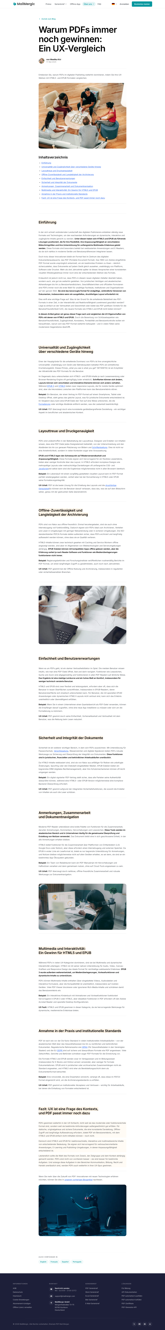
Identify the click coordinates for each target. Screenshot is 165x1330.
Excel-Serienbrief (92, 1296)
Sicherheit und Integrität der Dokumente (59, 182)
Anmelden (124, 4)
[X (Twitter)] (134, 1324)
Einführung (46, 163)
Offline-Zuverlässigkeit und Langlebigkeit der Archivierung (67, 174)
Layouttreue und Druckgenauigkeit (56, 170)
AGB (14, 1288)
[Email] (145, 1324)
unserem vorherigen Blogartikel (78, 1179)
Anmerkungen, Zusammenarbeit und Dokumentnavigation (67, 186)
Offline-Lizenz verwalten (22, 1307)
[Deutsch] (114, 4)
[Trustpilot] (150, 1324)
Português (77, 1262)
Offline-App (75, 4)
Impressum (17, 1296)
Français (54, 1262)
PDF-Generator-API (129, 1307)
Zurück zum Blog (47, 19)
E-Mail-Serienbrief (92, 1303)
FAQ (99, 4)
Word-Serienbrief (92, 1292)
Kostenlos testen (142, 4)
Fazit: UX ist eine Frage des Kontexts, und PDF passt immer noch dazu (73, 198)
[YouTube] (139, 1324)
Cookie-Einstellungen (21, 1300)
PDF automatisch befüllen (132, 1300)
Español (65, 1262)
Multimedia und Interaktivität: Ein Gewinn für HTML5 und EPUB (69, 190)
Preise (48, 4)
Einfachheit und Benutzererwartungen (58, 178)
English (43, 1262)
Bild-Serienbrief (91, 1300)
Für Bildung (126, 1288)
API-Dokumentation (129, 1292)
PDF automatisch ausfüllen (132, 1296)
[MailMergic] (24, 4)
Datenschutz (18, 1292)
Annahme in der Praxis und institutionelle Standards (64, 194)
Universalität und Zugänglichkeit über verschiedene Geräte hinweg (71, 167)
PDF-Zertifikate (128, 1303)
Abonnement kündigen (22, 1303)
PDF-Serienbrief (91, 1288)
